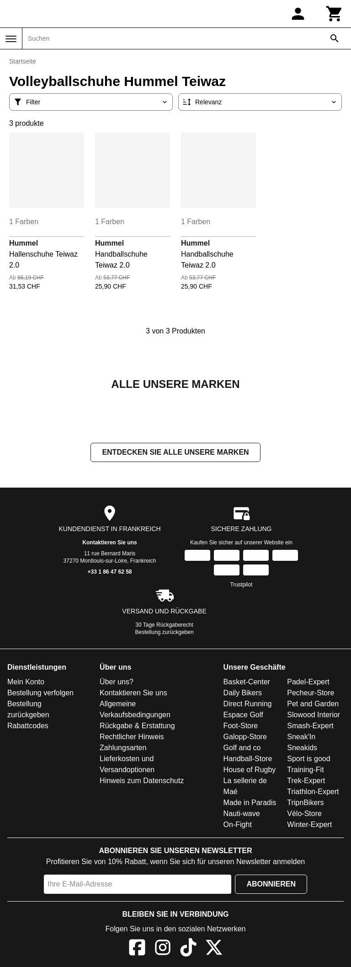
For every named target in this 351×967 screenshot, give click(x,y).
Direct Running (247, 705)
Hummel (23, 243)
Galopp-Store (245, 737)
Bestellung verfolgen (40, 694)
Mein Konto (25, 683)
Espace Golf (243, 716)
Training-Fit (305, 770)
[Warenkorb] (334, 14)
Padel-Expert (308, 683)
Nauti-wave (241, 814)
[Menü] (11, 39)
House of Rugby (249, 770)
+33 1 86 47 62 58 (109, 572)
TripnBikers (305, 803)
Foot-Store (240, 727)
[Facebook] (137, 950)
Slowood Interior (313, 716)
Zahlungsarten (123, 748)
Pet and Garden (313, 705)
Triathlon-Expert (313, 792)
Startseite (22, 61)
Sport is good (308, 759)
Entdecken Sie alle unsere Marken (175, 453)
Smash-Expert (310, 727)
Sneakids (302, 748)
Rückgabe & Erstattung (137, 727)
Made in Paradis (250, 803)
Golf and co (242, 748)
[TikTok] (188, 950)
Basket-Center (246, 683)
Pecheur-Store (310, 694)
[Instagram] (163, 950)
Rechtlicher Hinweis (132, 737)
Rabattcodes (27, 727)
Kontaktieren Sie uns (109, 543)
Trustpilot (241, 585)
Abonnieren (271, 885)
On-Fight (237, 825)
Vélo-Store (304, 814)
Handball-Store (247, 759)
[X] (214, 950)
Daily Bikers (242, 694)
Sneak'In (301, 737)
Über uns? (116, 683)
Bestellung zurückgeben (164, 633)
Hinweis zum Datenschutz (142, 781)
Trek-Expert (306, 781)
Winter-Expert (309, 825)
